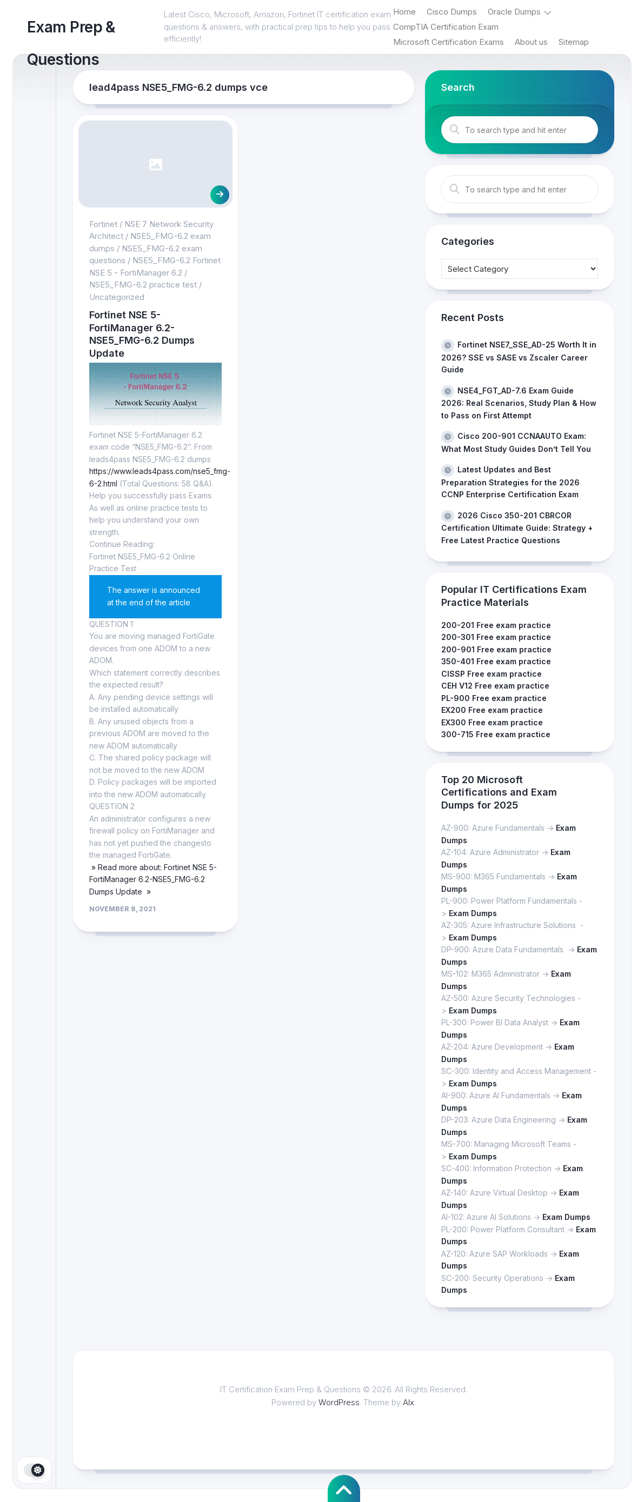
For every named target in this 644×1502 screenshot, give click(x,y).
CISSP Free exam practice (491, 673)
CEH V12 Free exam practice (495, 685)
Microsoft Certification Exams (448, 42)
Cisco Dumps (452, 11)
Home (404, 11)
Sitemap (574, 42)
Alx (408, 1402)
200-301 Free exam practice (496, 637)
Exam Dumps (473, 913)
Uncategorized (116, 297)
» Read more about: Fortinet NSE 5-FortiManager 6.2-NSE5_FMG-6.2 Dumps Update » (153, 879)
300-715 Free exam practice (495, 734)
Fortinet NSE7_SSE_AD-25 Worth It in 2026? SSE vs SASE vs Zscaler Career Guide (518, 357)
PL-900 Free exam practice (494, 698)
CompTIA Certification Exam (446, 27)
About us (531, 42)
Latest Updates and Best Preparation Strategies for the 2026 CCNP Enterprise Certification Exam (510, 482)
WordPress (339, 1402)
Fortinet (103, 224)
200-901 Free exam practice (496, 649)
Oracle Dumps (514, 11)
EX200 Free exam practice (492, 710)
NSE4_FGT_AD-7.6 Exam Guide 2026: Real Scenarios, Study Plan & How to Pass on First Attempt (518, 403)
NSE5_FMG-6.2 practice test (143, 284)
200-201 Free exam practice (496, 625)
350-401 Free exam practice (496, 661)
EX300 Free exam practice (492, 722)
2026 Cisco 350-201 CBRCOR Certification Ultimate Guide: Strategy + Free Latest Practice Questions (517, 528)
